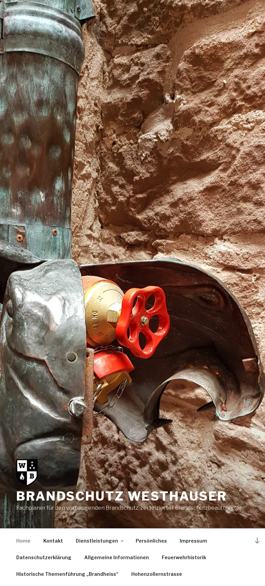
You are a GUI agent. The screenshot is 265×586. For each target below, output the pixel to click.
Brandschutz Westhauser (121, 496)
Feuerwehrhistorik (184, 557)
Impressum (193, 541)
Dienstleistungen (100, 541)
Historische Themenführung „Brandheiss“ (67, 574)
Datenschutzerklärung (43, 557)
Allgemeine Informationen (116, 557)
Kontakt (53, 541)
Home (23, 541)
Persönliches (151, 541)
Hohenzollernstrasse (156, 574)
